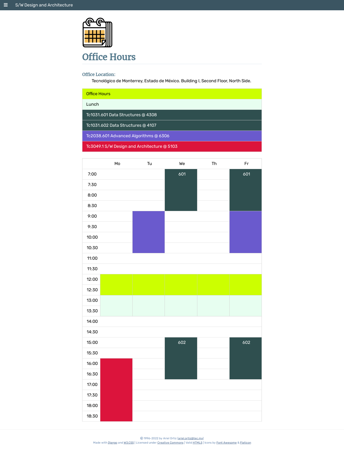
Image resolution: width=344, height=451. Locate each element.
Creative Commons (170, 442)
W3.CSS (129, 442)
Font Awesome (226, 442)
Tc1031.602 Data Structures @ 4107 (121, 125)
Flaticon (245, 442)
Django (112, 442)
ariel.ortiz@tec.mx (190, 438)
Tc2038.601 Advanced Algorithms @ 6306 (127, 135)
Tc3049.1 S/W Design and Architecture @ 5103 (131, 146)
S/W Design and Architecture (44, 5)
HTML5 (197, 442)
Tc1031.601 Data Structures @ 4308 (121, 114)
